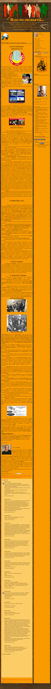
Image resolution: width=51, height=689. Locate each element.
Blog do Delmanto (38, 144)
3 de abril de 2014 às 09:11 (9, 568)
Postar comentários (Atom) (9, 682)
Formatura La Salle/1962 (38, 47)
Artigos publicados (37, 46)
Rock (20, 477)
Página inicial (17, 679)
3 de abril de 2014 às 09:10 (9, 557)
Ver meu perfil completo (41, 34)
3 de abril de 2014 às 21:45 (9, 607)
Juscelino (3, 477)
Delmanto (6, 591)
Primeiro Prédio (15, 477)
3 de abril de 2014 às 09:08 (9, 512)
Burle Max (17, 476)
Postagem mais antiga (26, 679)
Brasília (13, 476)
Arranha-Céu (25, 475)
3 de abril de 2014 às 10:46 (9, 598)
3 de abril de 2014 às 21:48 (9, 614)
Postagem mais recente (7, 679)
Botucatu (10, 476)
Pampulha (11, 477)
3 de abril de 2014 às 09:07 (9, 495)
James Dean (23, 476)
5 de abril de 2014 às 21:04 (9, 651)
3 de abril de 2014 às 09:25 (9, 577)
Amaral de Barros (16, 475)
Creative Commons (45, 145)
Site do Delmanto (37, 39)
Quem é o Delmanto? (38, 38)
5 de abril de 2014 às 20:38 (9, 642)
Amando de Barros (9, 475)
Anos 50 (21, 475)
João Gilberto (28, 476)
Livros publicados (37, 45)
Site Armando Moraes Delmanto (39, 40)
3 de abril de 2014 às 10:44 (9, 587)
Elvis (20, 476)
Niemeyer (7, 477)
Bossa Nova (6, 476)
